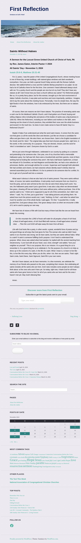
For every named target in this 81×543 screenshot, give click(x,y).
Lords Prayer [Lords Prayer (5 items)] (66, 460)
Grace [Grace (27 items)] (14, 460)
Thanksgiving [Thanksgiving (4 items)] (37, 466)
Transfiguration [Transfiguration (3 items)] (47, 466)
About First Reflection (23, 42)
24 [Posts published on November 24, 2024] (15, 436)
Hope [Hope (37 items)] (31, 460)
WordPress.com (52, 539)
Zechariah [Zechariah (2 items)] (58, 466)
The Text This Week (18, 479)
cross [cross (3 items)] (19, 457)
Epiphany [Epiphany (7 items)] (44, 457)
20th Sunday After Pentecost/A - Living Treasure (24, 512)
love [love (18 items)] (73, 460)
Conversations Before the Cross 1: (20, 505)
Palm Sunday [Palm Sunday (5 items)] (31, 463)
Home (12, 42)
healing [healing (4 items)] (23, 460)
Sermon (26, 308)
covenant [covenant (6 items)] (13, 457)
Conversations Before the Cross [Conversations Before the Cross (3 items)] (63, 454)
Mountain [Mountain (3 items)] (22, 463)
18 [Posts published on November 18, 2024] (25, 433)
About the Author (38, 42)
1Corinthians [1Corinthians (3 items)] (14, 454)
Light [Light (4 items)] (58, 460)
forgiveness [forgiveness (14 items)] (67, 456)
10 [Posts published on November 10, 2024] (15, 430)
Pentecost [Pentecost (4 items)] (48, 463)
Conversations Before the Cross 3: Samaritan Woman (25, 377)
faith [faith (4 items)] (50, 457)
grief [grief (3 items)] (19, 460)
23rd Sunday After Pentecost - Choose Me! (22, 508)
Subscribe (67, 300)
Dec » (15, 442)
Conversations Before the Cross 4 (19, 374)
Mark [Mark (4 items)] (12, 463)
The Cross (13, 370)
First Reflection (29, 9)
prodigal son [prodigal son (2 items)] (60, 463)
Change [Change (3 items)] (35, 454)
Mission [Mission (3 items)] (16, 463)
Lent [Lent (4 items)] (54, 460)
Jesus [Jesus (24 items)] (38, 460)
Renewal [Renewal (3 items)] (66, 463)
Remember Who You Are (17, 495)
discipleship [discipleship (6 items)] (30, 457)
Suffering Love (16, 316)
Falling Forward (14, 503)
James (24, 54)
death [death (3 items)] (22, 457)
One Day (12, 500)
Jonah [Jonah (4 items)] (47, 460)
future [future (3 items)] (76, 457)
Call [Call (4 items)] (31, 454)
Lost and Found (14, 367)
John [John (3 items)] (43, 460)
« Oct (11, 442)
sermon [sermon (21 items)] (27, 466)
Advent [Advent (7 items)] (21, 454)
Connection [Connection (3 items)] (49, 454)
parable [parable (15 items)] (40, 463)
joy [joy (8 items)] (51, 460)
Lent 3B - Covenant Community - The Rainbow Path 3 (26, 510)
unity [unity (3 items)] (53, 466)
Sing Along (75, 316)
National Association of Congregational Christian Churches (34, 482)
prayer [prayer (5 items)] (54, 463)
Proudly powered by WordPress (20, 539)
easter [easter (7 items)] (37, 457)
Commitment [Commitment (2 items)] (41, 454)
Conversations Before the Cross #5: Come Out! (23, 372)
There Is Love (14, 498)
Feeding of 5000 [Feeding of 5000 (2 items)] (57, 457)
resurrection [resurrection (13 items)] (16, 466)
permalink (41, 308)
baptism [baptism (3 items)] (27, 454)
